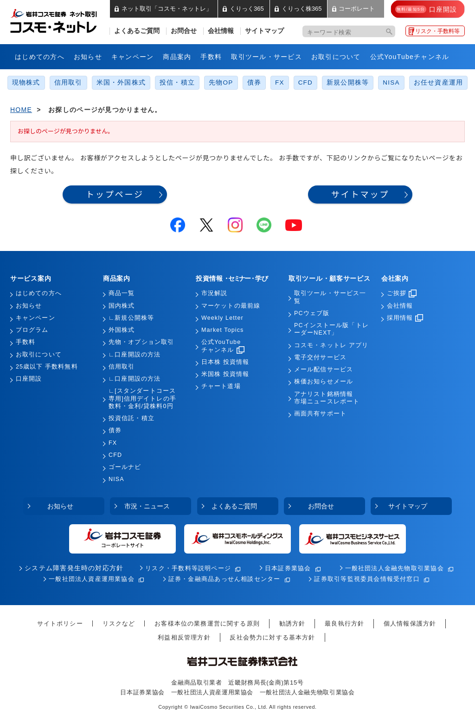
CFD (305, 82)
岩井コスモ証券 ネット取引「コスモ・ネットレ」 (64, 20)
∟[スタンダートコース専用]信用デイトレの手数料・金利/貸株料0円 (142, 398)
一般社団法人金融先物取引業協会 (394, 568)
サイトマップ (264, 30)
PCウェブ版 (311, 313)
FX (279, 82)
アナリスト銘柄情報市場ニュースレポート (326, 398)
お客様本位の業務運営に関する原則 (207, 623)
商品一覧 (122, 293)
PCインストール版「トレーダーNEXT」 (331, 329)
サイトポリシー (60, 623)
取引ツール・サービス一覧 (330, 297)
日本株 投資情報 (225, 362)
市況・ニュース (147, 506)
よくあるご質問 (137, 30)
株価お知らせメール (323, 381)
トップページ (115, 194)
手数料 (211, 56)
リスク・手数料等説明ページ (188, 568)
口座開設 (29, 379)
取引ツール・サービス (266, 56)
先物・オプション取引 (141, 342)
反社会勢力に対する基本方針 (272, 637)
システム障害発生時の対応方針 (74, 568)
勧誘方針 (292, 623)
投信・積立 (177, 82)
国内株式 (122, 306)
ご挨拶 (402, 293)
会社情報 (221, 30)
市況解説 (214, 293)
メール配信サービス (323, 369)
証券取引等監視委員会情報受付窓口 (366, 578)
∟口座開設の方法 (134, 354)
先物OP (221, 82)
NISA (391, 82)
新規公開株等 (348, 82)
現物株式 (26, 82)
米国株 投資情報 (225, 374)
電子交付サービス (320, 357)
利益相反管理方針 (184, 637)
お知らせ (88, 56)
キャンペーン (132, 56)
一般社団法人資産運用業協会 (92, 578)
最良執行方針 (344, 623)
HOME (21, 109)
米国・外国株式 (121, 82)
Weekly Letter (222, 318)
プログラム (32, 330)
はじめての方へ (39, 56)
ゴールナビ (125, 467)
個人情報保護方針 (410, 623)
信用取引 (68, 82)
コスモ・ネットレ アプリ (331, 345)
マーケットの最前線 (230, 306)
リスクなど (119, 623)
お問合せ (184, 30)
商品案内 (177, 56)
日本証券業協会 (288, 568)
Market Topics (222, 330)
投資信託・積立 (131, 418)
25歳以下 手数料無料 (47, 366)
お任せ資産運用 (438, 82)
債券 (254, 82)
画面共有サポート (320, 413)
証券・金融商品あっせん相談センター (224, 578)
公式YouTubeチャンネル (409, 56)
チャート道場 (221, 386)
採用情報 (405, 318)
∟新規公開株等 (131, 318)
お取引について (336, 56)
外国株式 (122, 330)
